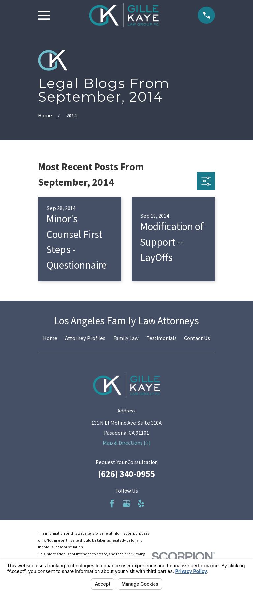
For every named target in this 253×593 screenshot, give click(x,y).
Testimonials (161, 338)
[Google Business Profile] (126, 503)
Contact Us (197, 338)
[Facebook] (112, 503)
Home (50, 338)
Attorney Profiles (85, 338)
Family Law (126, 338)
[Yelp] (141, 503)
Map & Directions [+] (127, 442)
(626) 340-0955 (126, 473)
